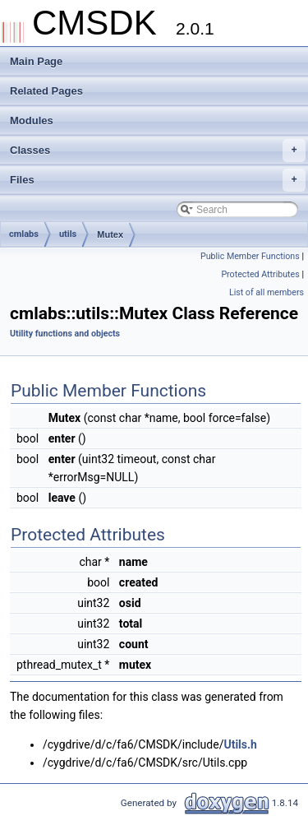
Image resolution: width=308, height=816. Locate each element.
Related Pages (46, 91)
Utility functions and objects (65, 333)
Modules (31, 120)
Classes (158, 150)
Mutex (110, 234)
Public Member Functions (250, 256)
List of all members (266, 292)
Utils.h (239, 744)
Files (158, 180)
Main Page (36, 61)
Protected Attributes (260, 274)
